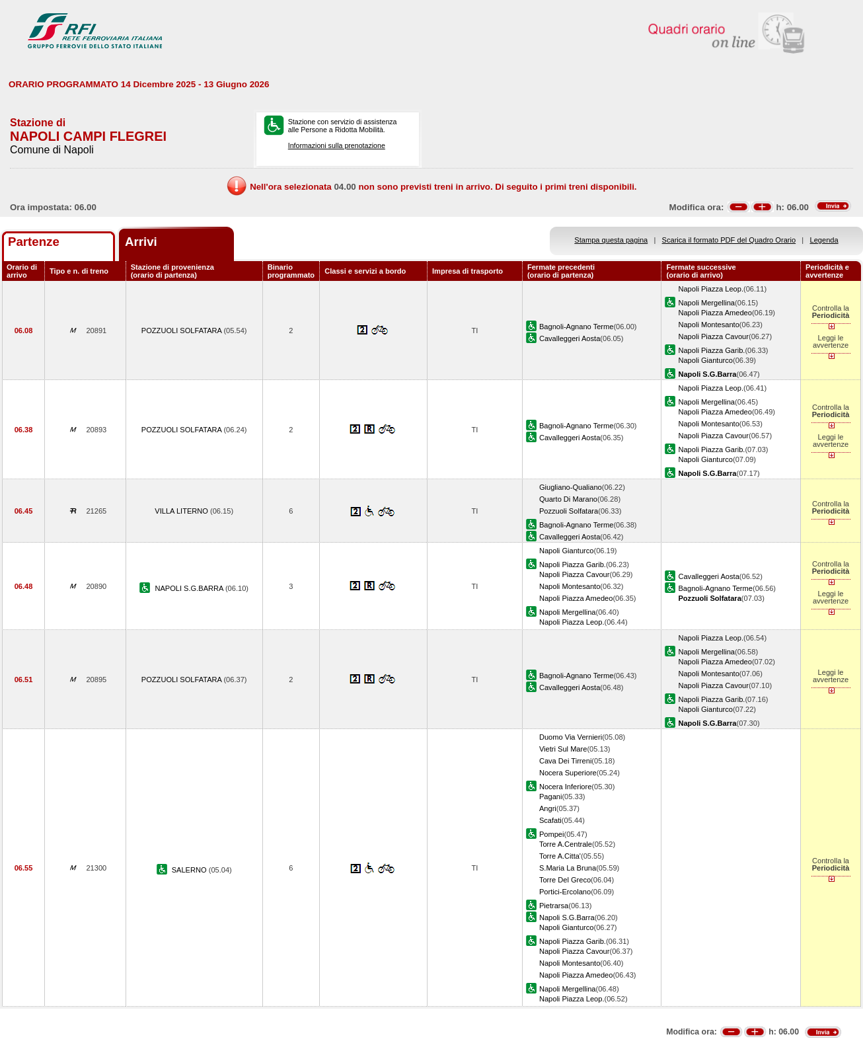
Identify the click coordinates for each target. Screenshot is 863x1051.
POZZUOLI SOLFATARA (182, 330)
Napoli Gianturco (705, 360)
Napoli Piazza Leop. (710, 289)
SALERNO (190, 870)
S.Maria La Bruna (567, 868)
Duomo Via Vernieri (570, 737)
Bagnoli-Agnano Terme (576, 327)
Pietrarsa (553, 906)
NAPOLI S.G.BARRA (190, 588)
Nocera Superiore (568, 773)
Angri (547, 808)
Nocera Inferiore (565, 787)
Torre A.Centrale (565, 844)
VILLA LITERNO (182, 511)
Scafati (550, 820)
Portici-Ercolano (565, 892)
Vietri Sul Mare (563, 749)
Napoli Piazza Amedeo (714, 313)
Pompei (551, 834)
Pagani (550, 796)
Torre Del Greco (565, 880)
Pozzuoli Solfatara (568, 511)
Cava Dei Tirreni (565, 761)
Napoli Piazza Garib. (711, 350)
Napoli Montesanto (708, 325)
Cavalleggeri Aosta (569, 338)
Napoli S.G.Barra (567, 917)
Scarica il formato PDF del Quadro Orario (729, 240)
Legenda (824, 240)
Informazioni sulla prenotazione (336, 145)
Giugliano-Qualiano (570, 487)
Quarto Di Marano (568, 499)
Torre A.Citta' (560, 856)
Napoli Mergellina (706, 303)
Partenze (33, 242)
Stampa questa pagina (611, 240)
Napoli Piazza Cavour (713, 336)
